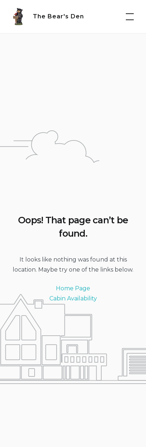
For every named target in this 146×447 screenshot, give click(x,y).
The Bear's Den (58, 16)
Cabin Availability (73, 298)
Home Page (73, 288)
